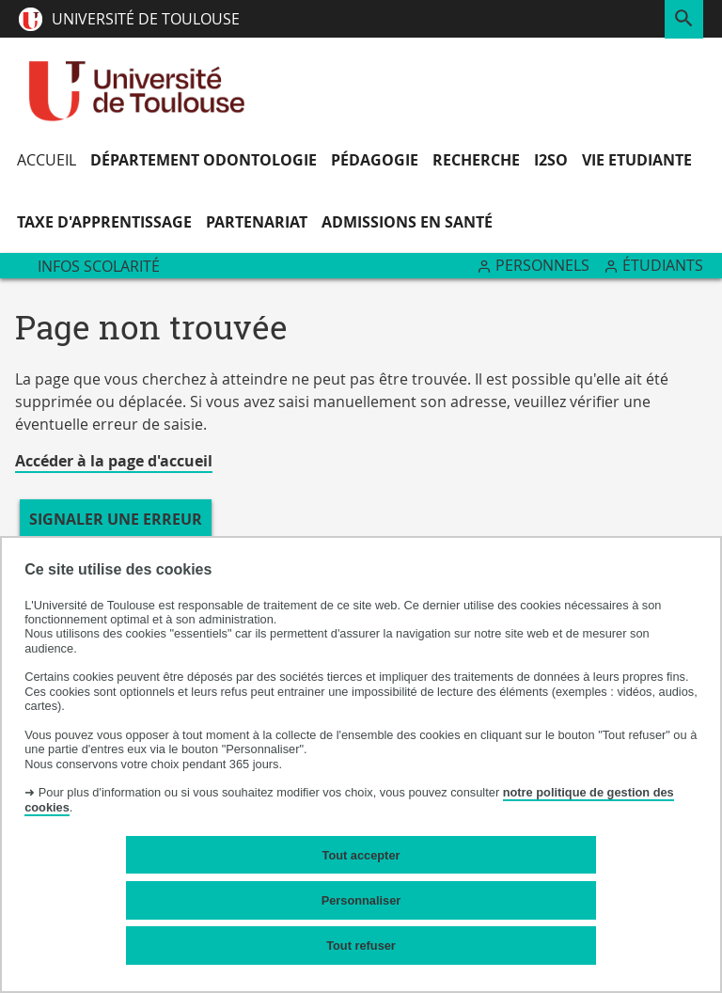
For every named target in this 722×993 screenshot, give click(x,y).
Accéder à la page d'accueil (113, 460)
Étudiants (662, 265)
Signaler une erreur (115, 519)
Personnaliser (361, 900)
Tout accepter (361, 855)
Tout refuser (361, 945)
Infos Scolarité (99, 266)
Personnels (542, 265)
